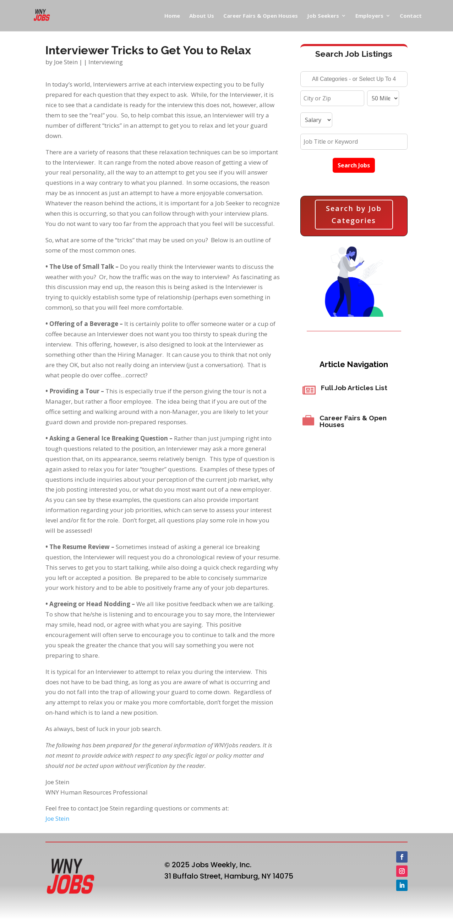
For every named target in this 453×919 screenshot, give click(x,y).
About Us (201, 16)
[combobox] (354, 79)
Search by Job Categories (354, 214)
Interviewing (105, 62)
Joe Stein (66, 62)
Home (172, 16)
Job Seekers (323, 16)
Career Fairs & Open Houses (260, 16)
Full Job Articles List (354, 388)
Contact (411, 16)
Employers (369, 16)
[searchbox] (354, 79)
